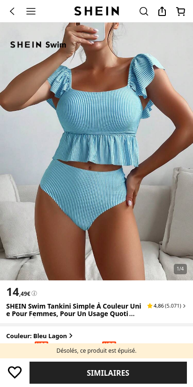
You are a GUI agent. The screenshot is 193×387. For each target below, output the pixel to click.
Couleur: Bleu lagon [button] (40, 336)
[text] (18, 291)
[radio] (15, 351)
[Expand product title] (139, 314)
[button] (167, 305)
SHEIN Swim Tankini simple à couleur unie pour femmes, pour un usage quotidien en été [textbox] (73, 314)
